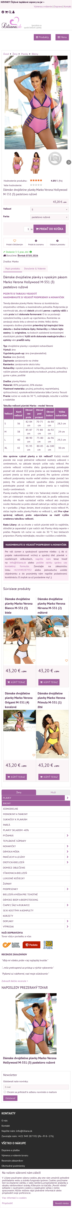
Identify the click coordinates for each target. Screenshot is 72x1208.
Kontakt (67, 6)
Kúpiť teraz (16, 682)
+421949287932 (23, 569)
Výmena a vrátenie (43, 6)
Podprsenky (36, 889)
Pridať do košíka (49, 229)
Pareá (6, 824)
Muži (53, 792)
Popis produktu (12, 268)
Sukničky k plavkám (15, 819)
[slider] (36, 180)
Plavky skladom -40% (16, 830)
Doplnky (36, 921)
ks (28, 229)
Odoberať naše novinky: (15, 1081)
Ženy (18, 792)
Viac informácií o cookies (14, 1197)
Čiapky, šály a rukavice (36, 905)
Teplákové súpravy (14, 840)
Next (68, 162)
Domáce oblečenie (14, 867)
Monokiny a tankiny (15, 814)
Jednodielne (10, 808)
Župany (7, 883)
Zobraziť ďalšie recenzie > (15, 980)
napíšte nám (43, 558)
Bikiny (7, 803)
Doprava (58, 6)
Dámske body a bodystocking (20, 899)
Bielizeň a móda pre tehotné (20, 894)
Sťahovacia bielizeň (15, 872)
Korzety (8, 915)
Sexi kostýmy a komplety (18, 910)
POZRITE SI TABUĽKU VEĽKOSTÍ (20, 293)
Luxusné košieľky (14, 878)
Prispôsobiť (7, 1203)
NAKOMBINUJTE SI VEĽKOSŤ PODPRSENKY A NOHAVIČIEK (33, 297)
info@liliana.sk (18, 562)
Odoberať (10, 1098)
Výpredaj (36, 926)
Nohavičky (36, 846)
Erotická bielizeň (36, 862)
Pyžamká (36, 835)
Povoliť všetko (62, 1203)
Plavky (36, 797)
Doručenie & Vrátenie (35, 268)
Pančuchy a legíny (36, 856)
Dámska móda (36, 851)
